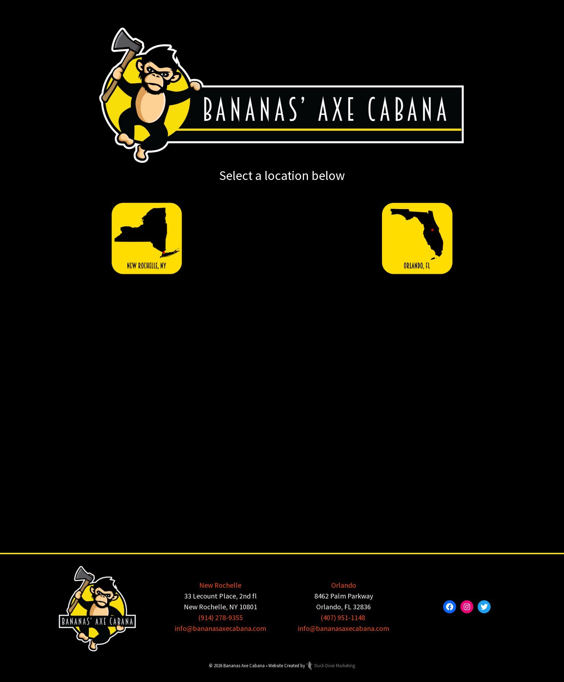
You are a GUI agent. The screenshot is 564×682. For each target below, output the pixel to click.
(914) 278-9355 (220, 617)
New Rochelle (220, 585)
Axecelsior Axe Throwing (345, 357)
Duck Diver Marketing (330, 665)
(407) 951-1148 (342, 617)
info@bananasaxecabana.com (220, 628)
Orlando (343, 585)
